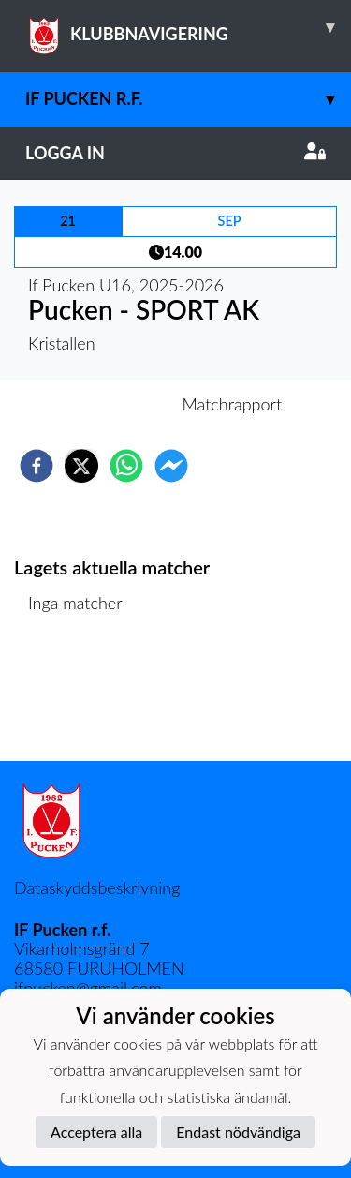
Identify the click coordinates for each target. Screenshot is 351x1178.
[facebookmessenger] (171, 466)
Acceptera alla (96, 1132)
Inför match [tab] (111, 404)
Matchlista (74, 698)
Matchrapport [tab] (232, 404)
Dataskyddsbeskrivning (97, 887)
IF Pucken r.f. (188, 99)
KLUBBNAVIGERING (188, 27)
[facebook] (36, 466)
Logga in (175, 152)
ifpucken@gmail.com (88, 987)
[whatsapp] (126, 466)
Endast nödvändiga (238, 1132)
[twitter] (81, 466)
